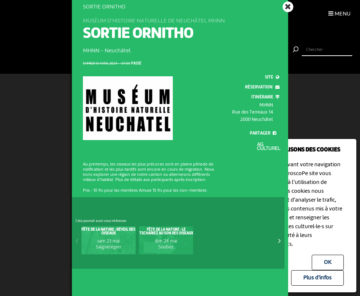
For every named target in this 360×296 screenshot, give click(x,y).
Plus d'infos (317, 278)
